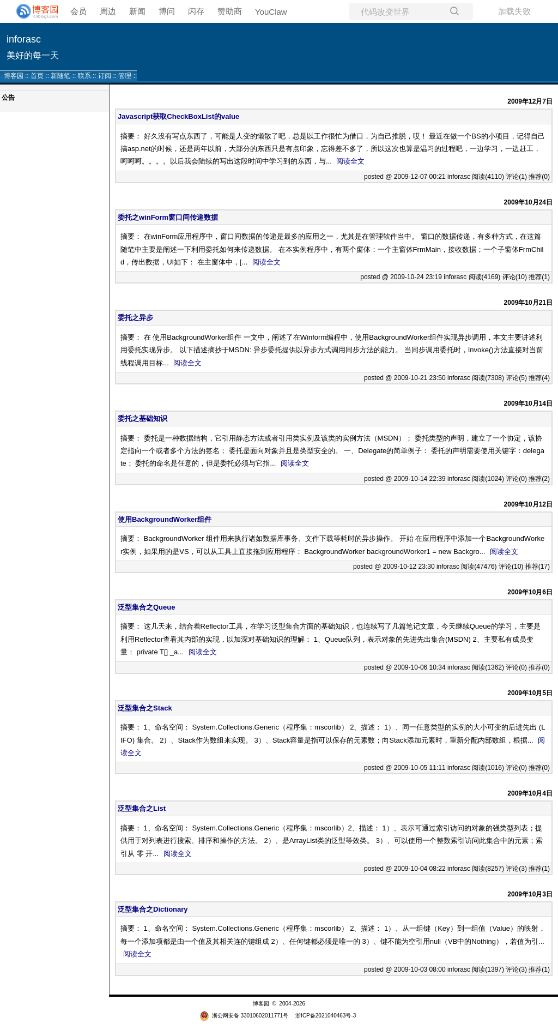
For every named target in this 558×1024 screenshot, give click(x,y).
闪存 (196, 11)
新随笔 (60, 76)
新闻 (137, 11)
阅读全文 (350, 161)
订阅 (104, 76)
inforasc (24, 39)
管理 (124, 76)
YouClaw (271, 11)
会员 (78, 11)
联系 (84, 76)
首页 (37, 76)
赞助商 (229, 11)
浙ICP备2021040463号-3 (325, 1016)
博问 (167, 11)
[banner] (32, 11)
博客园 (13, 76)
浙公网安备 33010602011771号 (244, 1016)
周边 (108, 11)
